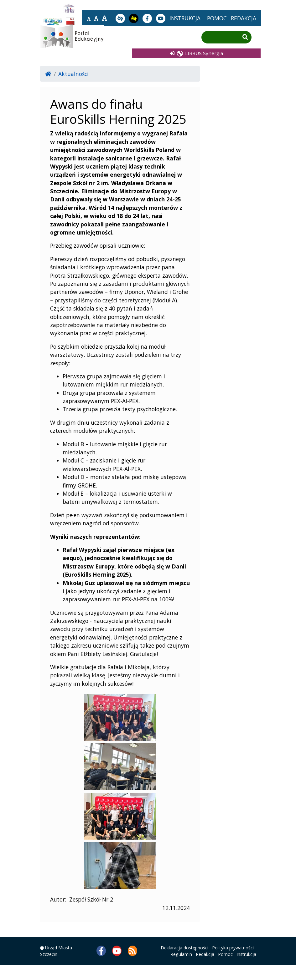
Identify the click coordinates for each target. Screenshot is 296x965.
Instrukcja (246, 954)
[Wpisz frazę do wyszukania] (222, 38)
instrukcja (184, 18)
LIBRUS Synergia (196, 53)
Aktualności (73, 74)
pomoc (217, 18)
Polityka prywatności (233, 948)
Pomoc (225, 954)
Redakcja (205, 954)
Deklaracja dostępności (184, 948)
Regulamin (181, 954)
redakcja (243, 18)
